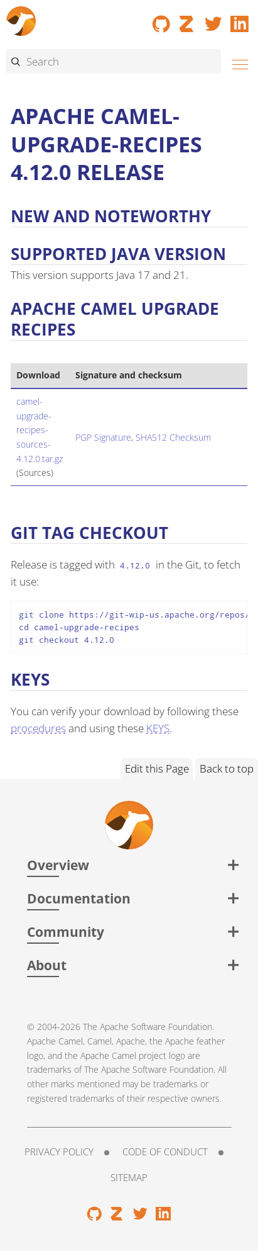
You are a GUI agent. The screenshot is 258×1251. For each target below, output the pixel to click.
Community (65, 931)
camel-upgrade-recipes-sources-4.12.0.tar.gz (39, 430)
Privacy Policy (59, 1151)
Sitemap (129, 1177)
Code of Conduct (165, 1151)
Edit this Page (157, 768)
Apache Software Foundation (156, 1027)
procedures (38, 728)
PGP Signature (103, 437)
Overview (58, 865)
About (47, 965)
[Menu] (236, 63)
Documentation (79, 898)
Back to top (227, 768)
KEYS (157, 728)
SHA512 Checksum (173, 437)
